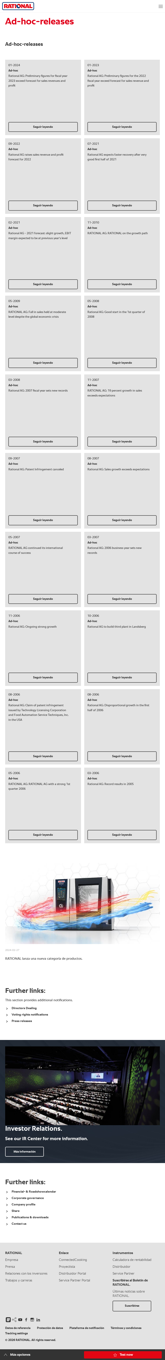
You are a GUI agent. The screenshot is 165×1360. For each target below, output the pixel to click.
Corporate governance (28, 1198)
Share (16, 1211)
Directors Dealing (24, 1008)
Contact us (19, 1223)
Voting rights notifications (30, 1014)
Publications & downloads (30, 1217)
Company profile (23, 1204)
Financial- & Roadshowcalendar (34, 1191)
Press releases (22, 1021)
